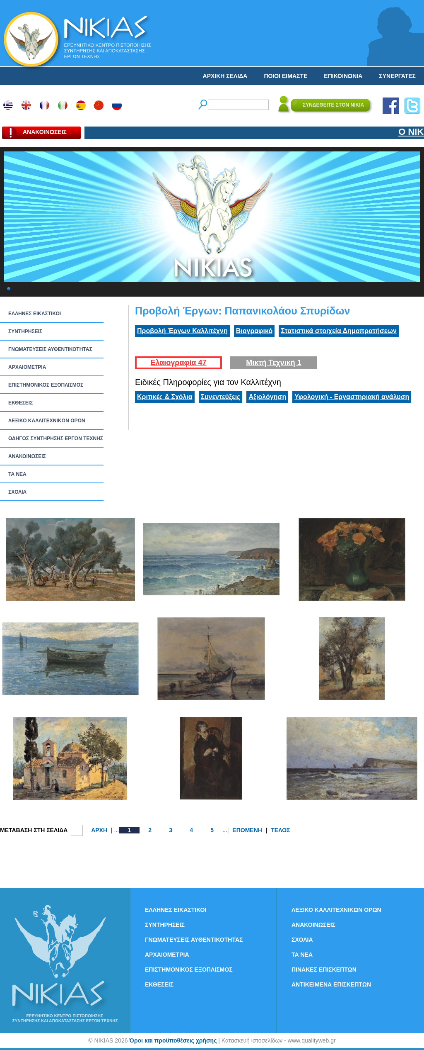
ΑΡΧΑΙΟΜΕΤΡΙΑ (27, 367)
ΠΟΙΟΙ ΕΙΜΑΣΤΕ (285, 76)
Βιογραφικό (254, 330)
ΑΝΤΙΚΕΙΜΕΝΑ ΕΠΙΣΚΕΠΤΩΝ (331, 984)
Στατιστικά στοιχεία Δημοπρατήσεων (339, 330)
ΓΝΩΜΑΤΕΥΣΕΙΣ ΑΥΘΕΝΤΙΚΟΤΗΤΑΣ (50, 349)
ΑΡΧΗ (99, 830)
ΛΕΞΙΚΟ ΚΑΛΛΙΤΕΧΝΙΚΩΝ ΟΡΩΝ (46, 421)
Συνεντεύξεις (221, 396)
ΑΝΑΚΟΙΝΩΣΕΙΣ (27, 456)
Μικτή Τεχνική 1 (273, 362)
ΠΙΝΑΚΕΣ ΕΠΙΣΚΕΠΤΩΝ (324, 969)
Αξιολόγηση (267, 396)
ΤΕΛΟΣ (280, 830)
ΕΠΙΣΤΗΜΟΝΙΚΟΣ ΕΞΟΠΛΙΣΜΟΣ (45, 385)
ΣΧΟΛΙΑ (17, 492)
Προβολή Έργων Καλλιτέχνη (182, 330)
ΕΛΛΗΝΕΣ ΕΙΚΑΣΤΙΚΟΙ (34, 314)
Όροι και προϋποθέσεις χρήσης (173, 1040)
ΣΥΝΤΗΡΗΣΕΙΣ (25, 331)
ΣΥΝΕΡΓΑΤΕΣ (397, 76)
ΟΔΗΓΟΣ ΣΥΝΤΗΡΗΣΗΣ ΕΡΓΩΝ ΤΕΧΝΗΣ (55, 438)
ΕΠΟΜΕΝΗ (247, 830)
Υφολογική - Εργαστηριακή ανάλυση (351, 396)
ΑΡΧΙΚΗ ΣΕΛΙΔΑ (225, 76)
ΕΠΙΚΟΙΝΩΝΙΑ (343, 76)
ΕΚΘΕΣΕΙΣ (20, 403)
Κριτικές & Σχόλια (165, 396)
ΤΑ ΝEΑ (17, 474)
